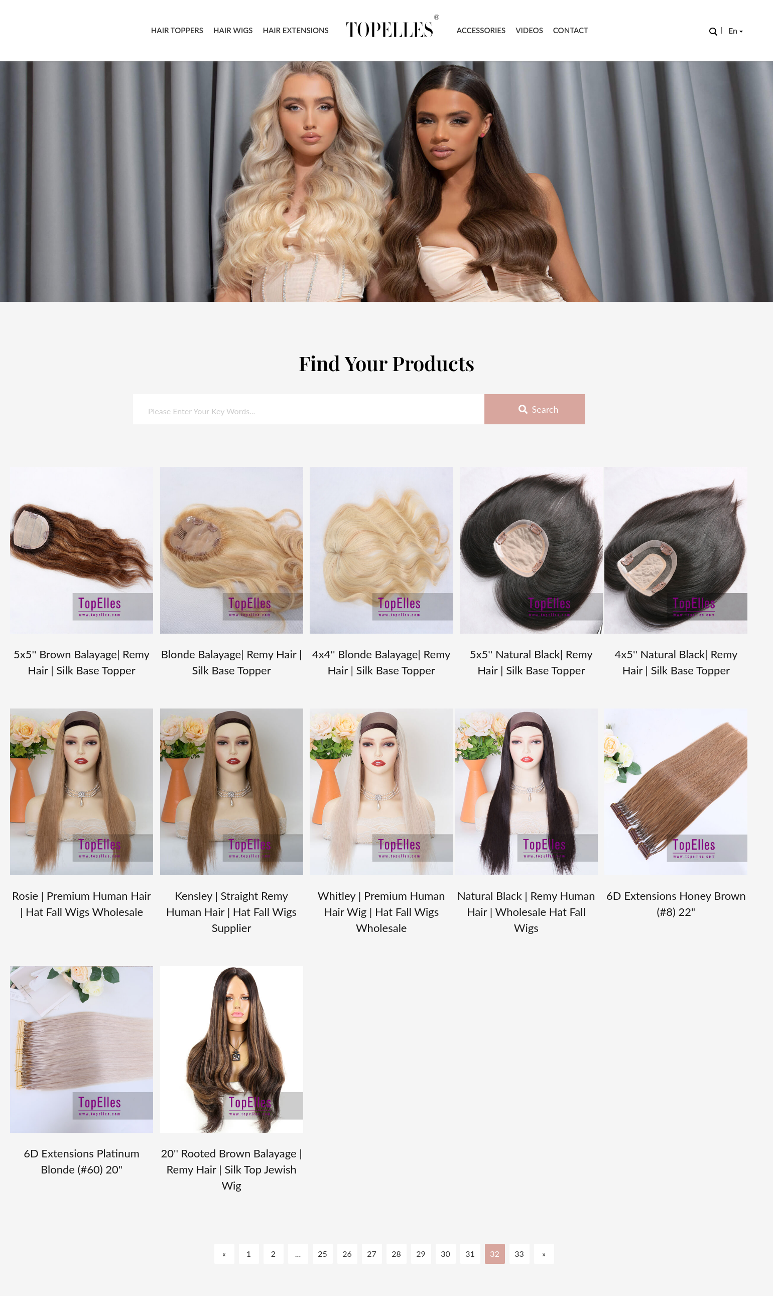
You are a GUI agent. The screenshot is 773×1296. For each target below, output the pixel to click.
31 (470, 1253)
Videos (529, 30)
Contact (570, 30)
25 (322, 1253)
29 (421, 1253)
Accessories (481, 30)
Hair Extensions (295, 30)
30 (445, 1253)
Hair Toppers (177, 30)
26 (347, 1253)
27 (371, 1253)
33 (519, 1253)
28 (396, 1253)
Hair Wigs (232, 30)
